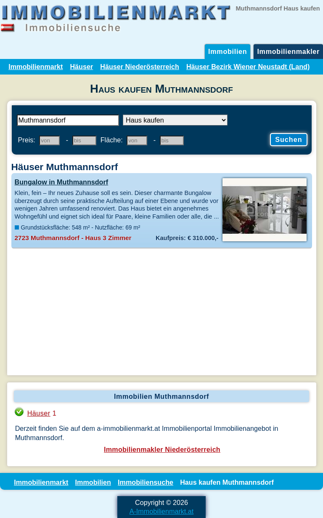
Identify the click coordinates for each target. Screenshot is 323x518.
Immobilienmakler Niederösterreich (162, 449)
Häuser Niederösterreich (139, 66)
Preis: (26, 140)
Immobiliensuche (145, 482)
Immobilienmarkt (35, 66)
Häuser (81, 66)
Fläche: (112, 140)
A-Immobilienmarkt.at (162, 511)
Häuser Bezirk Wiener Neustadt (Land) (248, 66)
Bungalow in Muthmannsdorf (62, 182)
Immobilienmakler (288, 51)
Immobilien (227, 51)
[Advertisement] (161, 312)
